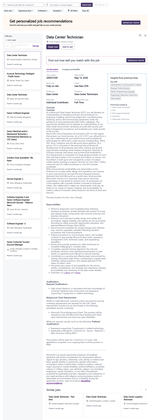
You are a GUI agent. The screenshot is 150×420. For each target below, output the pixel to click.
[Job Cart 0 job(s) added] (101, 5)
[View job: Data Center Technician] (102, 405)
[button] (9, 11)
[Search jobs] (87, 5)
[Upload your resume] (135, 60)
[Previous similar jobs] (141, 389)
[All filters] (72, 11)
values (77, 272)
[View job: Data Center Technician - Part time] (64, 405)
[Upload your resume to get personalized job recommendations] (130, 23)
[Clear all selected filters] (85, 11)
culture (67, 272)
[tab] (53, 69)
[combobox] (23, 5)
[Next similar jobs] (145, 389)
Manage (36, 46)
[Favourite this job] (140, 35)
